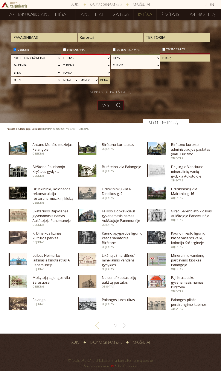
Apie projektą (202, 14)
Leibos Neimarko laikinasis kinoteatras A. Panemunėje (51, 260)
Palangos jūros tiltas (118, 299)
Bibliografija (76, 49)
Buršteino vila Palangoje (121, 166)
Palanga (39, 299)
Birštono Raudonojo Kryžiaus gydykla (48, 169)
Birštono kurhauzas (118, 144)
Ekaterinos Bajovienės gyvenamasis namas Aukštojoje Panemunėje (51, 216)
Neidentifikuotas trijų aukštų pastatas (119, 280)
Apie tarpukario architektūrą (37, 14)
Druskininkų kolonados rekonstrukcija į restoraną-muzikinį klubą (52, 194)
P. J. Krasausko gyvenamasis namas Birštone (187, 282)
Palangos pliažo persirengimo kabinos (189, 302)
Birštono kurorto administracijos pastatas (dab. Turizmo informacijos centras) (190, 151)
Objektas (23, 49)
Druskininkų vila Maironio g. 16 (184, 191)
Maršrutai (141, 4)
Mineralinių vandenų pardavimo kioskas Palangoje (187, 260)
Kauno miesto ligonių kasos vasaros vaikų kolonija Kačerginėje (188, 238)
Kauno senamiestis (106, 4)
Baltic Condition (126, 366)
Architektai (92, 14)
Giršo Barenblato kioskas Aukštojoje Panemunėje (191, 213)
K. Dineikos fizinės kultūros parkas (46, 235)
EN (212, 4)
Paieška (145, 14)
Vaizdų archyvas (128, 49)
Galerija (121, 14)
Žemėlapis (170, 14)
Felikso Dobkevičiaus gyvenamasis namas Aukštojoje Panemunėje (121, 216)
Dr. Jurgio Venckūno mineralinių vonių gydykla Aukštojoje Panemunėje (187, 173)
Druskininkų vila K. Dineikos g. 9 (117, 191)
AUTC (75, 4)
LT (205, 4)
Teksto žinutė (175, 49)
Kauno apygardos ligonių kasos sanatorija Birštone (122, 238)
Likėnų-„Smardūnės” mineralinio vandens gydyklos (118, 260)
